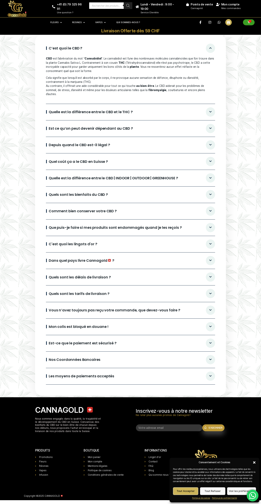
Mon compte (230, 4)
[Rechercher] (128, 5)
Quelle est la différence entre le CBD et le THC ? (91, 111)
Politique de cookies (201, 498)
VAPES (100, 22)
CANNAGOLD (64, 410)
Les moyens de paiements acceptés (81, 376)
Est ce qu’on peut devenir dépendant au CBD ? (91, 128)
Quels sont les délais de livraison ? (80, 277)
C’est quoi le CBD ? (65, 48)
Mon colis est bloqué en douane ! (78, 326)
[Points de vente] (187, 4)
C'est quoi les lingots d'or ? (73, 243)
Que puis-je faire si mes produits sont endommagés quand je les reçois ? (115, 227)
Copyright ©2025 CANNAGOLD (43, 495)
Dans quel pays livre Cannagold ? (81, 260)
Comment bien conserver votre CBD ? (83, 211)
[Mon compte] (218, 4)
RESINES (78, 22)
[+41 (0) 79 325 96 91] (53, 6)
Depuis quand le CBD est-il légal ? (79, 144)
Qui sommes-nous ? (128, 22)
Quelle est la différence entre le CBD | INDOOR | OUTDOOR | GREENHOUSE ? (113, 178)
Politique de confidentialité (224, 498)
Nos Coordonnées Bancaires (74, 359)
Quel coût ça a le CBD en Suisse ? (78, 161)
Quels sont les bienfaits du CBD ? (78, 194)
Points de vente (202, 4)
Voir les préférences (241, 491)
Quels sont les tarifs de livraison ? (79, 293)
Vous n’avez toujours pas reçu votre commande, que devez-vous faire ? (114, 310)
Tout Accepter (186, 491)
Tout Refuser (212, 491)
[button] (254, 462)
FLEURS (56, 22)
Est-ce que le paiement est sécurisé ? (82, 343)
